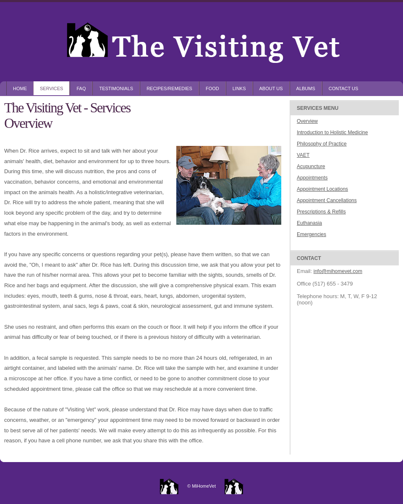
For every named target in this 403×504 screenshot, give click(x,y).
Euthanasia (309, 223)
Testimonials (116, 88)
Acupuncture (311, 166)
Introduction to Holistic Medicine (332, 132)
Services (51, 88)
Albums (305, 88)
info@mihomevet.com (338, 271)
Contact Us (344, 88)
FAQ (81, 88)
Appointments (312, 178)
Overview (307, 121)
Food (212, 88)
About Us (271, 88)
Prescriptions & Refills (321, 212)
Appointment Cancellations (327, 200)
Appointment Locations (322, 189)
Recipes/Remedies (169, 88)
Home (20, 88)
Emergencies (311, 234)
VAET (303, 155)
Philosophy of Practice (322, 144)
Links (239, 88)
